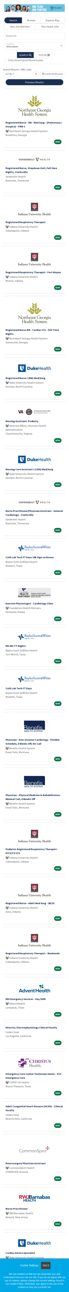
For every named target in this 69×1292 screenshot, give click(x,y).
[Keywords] (34, 35)
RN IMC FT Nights (16, 645)
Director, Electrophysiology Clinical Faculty (31, 1027)
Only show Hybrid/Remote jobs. (25, 60)
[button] (44, 55)
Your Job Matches (20, 26)
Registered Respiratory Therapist (25, 222)
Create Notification (52, 73)
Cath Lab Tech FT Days (19, 688)
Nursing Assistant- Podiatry (22, 421)
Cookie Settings (29, 1265)
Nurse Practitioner (17, 1208)
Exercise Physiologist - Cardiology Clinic (29, 603)
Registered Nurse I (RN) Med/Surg (25, 378)
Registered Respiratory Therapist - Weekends (33, 953)
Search (13, 20)
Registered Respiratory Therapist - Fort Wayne (33, 272)
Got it (46, 1265)
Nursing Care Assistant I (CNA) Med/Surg (29, 469)
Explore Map (53, 20)
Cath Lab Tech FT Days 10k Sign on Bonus (30, 557)
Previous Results (34, 82)
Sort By (8, 73)
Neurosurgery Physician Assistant (26, 1163)
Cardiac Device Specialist (20, 1252)
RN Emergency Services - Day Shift (26, 999)
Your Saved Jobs (50, 26)
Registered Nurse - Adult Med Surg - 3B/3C (30, 903)
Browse (31, 20)
